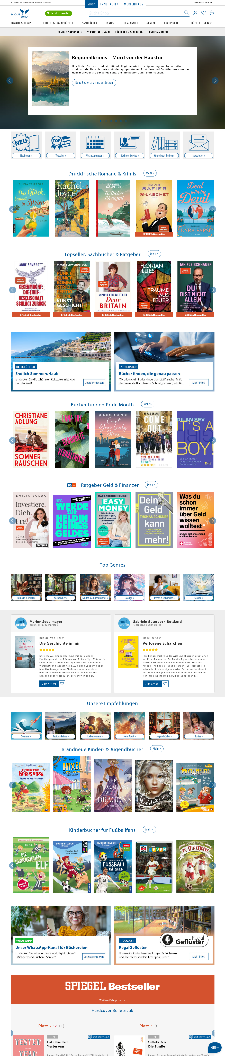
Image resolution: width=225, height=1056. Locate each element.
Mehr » (150, 173)
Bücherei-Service (202, 23)
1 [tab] (101, 121)
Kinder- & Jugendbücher (58, 23)
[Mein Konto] (195, 12)
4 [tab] (116, 121)
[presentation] (12, 209)
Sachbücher (89, 23)
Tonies (110, 23)
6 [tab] (126, 121)
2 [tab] (106, 121)
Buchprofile (172, 23)
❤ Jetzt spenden (58, 13)
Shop (91, 4)
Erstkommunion (158, 32)
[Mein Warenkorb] (211, 12)
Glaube (151, 23)
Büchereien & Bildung (129, 32)
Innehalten (109, 4)
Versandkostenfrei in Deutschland (32, 2)
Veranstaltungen (98, 32)
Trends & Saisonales (69, 32)
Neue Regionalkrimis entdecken (94, 83)
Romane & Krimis (21, 23)
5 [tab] (121, 121)
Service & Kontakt (203, 2)
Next (215, 80)
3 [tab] (111, 121)
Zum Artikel (49, 684)
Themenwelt (130, 23)
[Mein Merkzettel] (203, 13)
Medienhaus (133, 4)
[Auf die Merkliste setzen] (62, 683)
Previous (9, 80)
